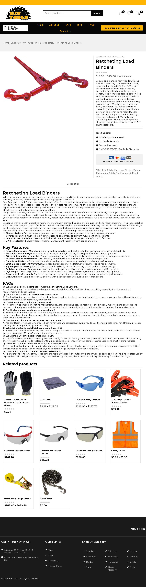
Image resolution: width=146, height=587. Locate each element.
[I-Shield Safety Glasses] (90, 385)
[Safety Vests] (125, 436)
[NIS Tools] (18, 13)
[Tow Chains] (54, 484)
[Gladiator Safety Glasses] (18, 436)
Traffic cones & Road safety (110, 56)
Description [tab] (73, 184)
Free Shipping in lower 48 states (122, 28)
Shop (68, 25)
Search (97, 13)
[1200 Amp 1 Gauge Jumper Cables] (125, 385)
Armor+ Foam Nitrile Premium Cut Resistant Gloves (16, 404)
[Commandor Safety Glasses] (54, 436)
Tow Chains (46, 500)
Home (40, 25)
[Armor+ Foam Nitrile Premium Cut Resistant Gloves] (18, 385)
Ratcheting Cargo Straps (17, 500)
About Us (54, 25)
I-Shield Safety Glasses (88, 401)
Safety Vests (118, 452)
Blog (79, 25)
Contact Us (65, 31)
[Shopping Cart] (140, 13)
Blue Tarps (46, 401)
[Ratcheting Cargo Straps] (18, 484)
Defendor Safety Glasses (89, 452)
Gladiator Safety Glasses (17, 452)
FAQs (91, 25)
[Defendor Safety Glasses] (90, 436)
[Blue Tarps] (54, 385)
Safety (112, 173)
